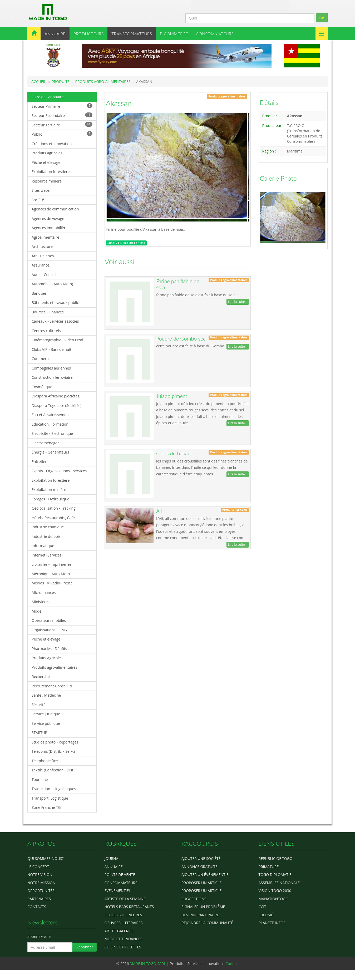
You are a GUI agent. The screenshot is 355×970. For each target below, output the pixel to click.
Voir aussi (120, 261)
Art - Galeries (43, 255)
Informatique (43, 545)
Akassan (119, 103)
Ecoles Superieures (123, 914)
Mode (36, 611)
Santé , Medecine (46, 695)
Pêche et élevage (46, 162)
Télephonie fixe (45, 760)
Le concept (38, 866)
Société (38, 199)
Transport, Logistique (50, 798)
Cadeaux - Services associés (55, 321)
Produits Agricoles (47, 657)
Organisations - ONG (49, 629)
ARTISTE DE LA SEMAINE (125, 898)
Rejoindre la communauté (207, 922)
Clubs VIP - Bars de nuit (51, 349)
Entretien (39, 461)
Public (62, 134)
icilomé (266, 914)
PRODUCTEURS (88, 33)
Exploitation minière (49, 489)
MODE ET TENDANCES (123, 938)
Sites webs (41, 190)
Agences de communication (55, 208)
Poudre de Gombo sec (180, 339)
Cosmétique (42, 386)
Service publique (46, 723)
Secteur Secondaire (62, 115)
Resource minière (47, 181)
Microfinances (44, 592)
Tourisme (40, 779)
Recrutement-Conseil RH (52, 685)
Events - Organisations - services (59, 470)
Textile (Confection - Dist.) (53, 769)
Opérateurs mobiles (49, 620)
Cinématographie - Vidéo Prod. (58, 339)
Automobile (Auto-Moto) (52, 283)
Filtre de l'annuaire (48, 96)
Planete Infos (272, 922)
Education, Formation (50, 424)
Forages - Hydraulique (50, 498)
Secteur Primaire (62, 106)
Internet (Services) (47, 555)
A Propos (200, 5)
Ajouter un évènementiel (205, 874)
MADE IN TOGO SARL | (150, 963)
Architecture (42, 246)
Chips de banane (174, 453)
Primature (269, 866)
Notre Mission (41, 882)
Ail (159, 511)
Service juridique (46, 713)
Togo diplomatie (275, 874)
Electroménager (45, 442)
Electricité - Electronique (52, 433)
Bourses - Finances (48, 311)
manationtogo (274, 898)
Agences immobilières (50, 227)
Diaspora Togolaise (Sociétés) (56, 405)
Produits (61, 81)
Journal (112, 858)
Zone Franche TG (46, 807)
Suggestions (193, 898)
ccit (262, 906)
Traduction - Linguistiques (54, 788)
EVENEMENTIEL (118, 890)
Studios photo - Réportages (55, 742)
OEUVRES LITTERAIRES (124, 922)
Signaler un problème (203, 906)
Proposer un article (201, 882)
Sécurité (39, 704)
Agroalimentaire (45, 237)
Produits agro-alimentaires (103, 81)
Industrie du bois (46, 536)
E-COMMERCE (174, 33)
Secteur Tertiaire (62, 124)
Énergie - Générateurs (50, 452)
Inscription (269, 5)
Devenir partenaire (200, 914)
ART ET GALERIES (119, 930)
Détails (269, 102)
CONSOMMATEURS (215, 33)
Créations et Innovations (52, 143)
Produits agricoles (47, 152)
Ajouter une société (200, 858)
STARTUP (39, 732)
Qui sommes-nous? (45, 858)
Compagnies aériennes (51, 368)
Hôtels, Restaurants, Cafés (54, 517)
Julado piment (171, 396)
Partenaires (39, 898)
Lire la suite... (237, 301)
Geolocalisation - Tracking (54, 508)
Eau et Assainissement (51, 414)
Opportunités (41, 890)
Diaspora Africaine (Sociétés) (56, 395)
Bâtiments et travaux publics (56, 302)
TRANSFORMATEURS (131, 33)
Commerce (41, 358)
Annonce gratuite (199, 866)
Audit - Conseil (44, 274)
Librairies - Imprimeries (51, 564)
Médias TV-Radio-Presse (52, 582)
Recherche (41, 676)
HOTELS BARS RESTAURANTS (129, 906)
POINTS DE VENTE (120, 874)
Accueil (38, 81)
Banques (39, 293)
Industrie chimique (48, 526)
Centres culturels (46, 330)
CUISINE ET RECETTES (123, 946)
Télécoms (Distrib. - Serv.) (53, 751)
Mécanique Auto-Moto (51, 573)
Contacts (36, 906)
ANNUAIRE (55, 33)
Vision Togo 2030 (275, 890)
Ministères (41, 601)
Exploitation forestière (51, 171)
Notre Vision (39, 874)
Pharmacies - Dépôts (49, 648)
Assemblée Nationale (279, 882)
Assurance (40, 265)
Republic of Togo (276, 858)
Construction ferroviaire (52, 377)
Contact (216, 5)
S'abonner (84, 946)
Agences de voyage (48, 218)
